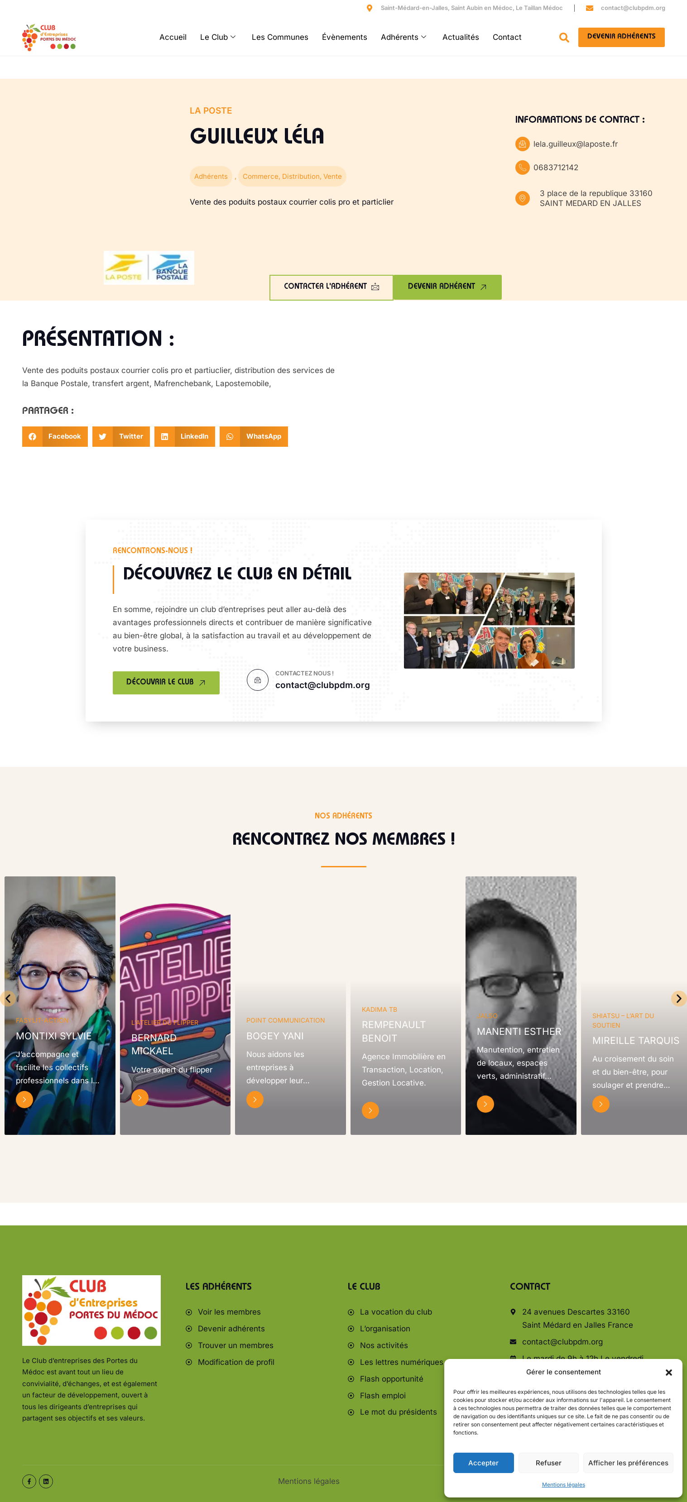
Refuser (549, 1463)
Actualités (460, 37)
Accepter (483, 1463)
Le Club (217, 37)
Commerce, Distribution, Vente (292, 176)
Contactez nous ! (304, 673)
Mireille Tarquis (635, 1040)
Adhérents (403, 37)
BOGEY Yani (275, 1036)
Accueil (173, 37)
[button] (668, 1372)
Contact (507, 37)
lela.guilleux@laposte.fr (575, 143)
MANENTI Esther (519, 1031)
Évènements (344, 37)
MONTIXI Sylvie (54, 1036)
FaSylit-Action (42, 1020)
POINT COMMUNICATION (285, 1020)
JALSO (487, 1015)
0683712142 (555, 167)
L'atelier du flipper (164, 1022)
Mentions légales (563, 1484)
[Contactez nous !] (258, 680)
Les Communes (280, 37)
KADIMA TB (379, 1009)
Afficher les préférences (628, 1463)
